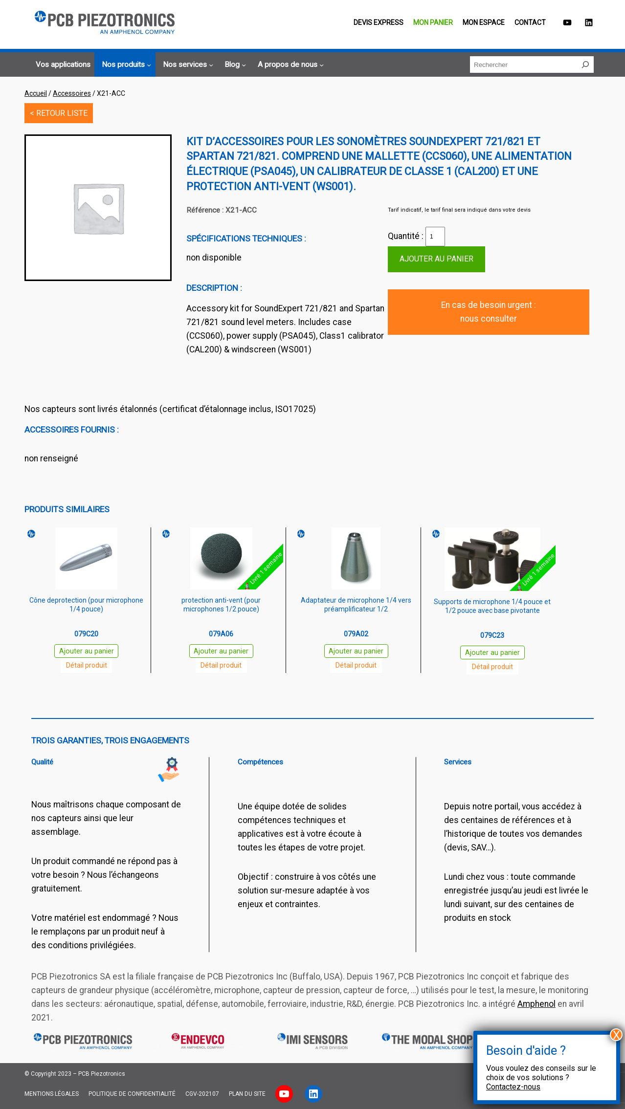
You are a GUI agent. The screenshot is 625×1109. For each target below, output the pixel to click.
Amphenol (536, 1004)
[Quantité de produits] (435, 236)
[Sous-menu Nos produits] (125, 65)
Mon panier (433, 22)
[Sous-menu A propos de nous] (289, 65)
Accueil (35, 93)
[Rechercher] (585, 64)
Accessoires (72, 93)
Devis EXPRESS (378, 22)
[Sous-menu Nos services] (186, 65)
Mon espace (484, 22)
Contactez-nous (513, 1086)
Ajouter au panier (436, 258)
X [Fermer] (616, 1034)
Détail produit (86, 665)
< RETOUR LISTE (59, 113)
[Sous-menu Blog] (234, 65)
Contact (530, 22)
